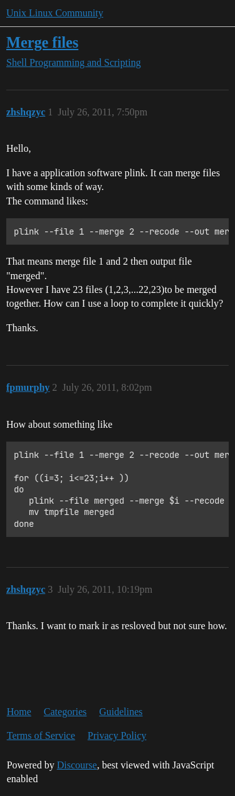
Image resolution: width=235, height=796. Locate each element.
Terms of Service (41, 735)
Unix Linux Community (54, 13)
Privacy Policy (117, 735)
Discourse (77, 765)
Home (19, 711)
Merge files (42, 42)
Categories (65, 711)
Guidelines (120, 711)
